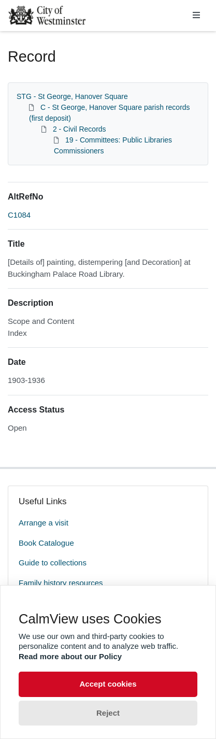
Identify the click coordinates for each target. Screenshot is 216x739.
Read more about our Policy (70, 656)
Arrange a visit (43, 522)
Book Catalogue (46, 542)
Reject (108, 712)
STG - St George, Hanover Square (72, 96)
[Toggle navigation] (196, 15)
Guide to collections (53, 562)
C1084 (19, 214)
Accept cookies (107, 683)
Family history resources (61, 582)
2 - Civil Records (79, 129)
